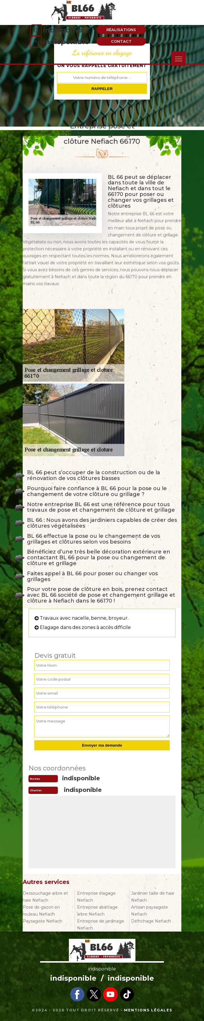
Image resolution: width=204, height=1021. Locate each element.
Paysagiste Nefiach (42, 921)
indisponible (66, 30)
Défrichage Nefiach (151, 921)
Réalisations (121, 29)
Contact (121, 41)
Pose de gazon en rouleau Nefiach (41, 911)
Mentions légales (148, 1010)
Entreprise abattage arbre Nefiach (97, 911)
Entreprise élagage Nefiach (96, 897)
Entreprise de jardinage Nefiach (100, 924)
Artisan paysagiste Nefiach (149, 911)
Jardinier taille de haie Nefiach (152, 897)
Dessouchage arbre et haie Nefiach (45, 897)
